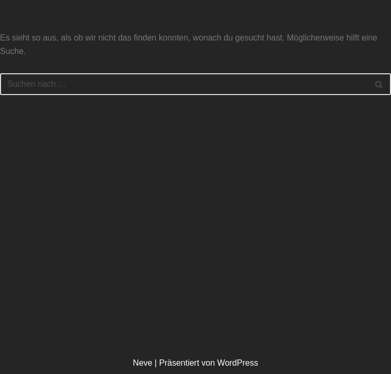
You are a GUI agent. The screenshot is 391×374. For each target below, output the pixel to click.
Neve (142, 362)
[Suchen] (184, 84)
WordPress (237, 362)
